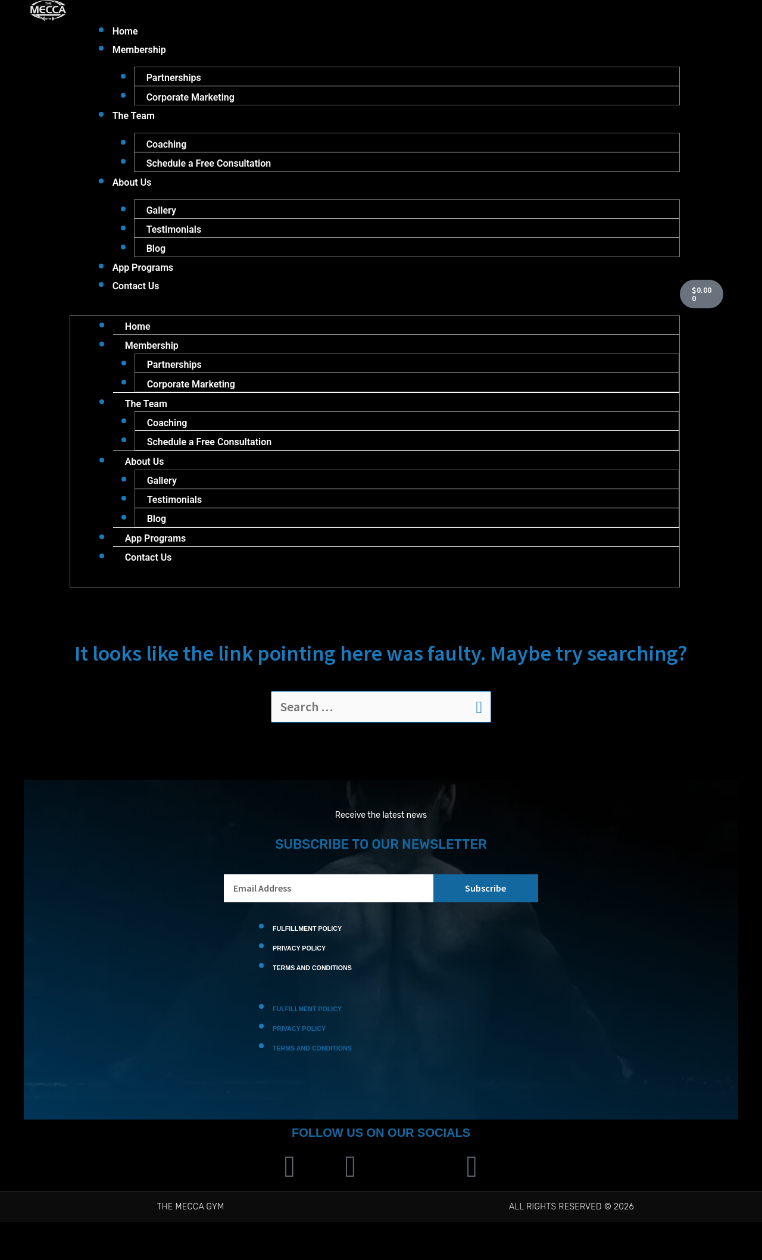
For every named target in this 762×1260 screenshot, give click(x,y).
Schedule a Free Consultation (208, 170)
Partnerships (173, 80)
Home (125, 31)
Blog (155, 259)
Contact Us (136, 299)
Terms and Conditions (310, 1001)
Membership (139, 51)
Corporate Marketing (190, 100)
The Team (134, 120)
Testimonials (174, 239)
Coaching (166, 149)
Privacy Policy (298, 980)
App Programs (143, 280)
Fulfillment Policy (305, 959)
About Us (132, 190)
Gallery (161, 219)
